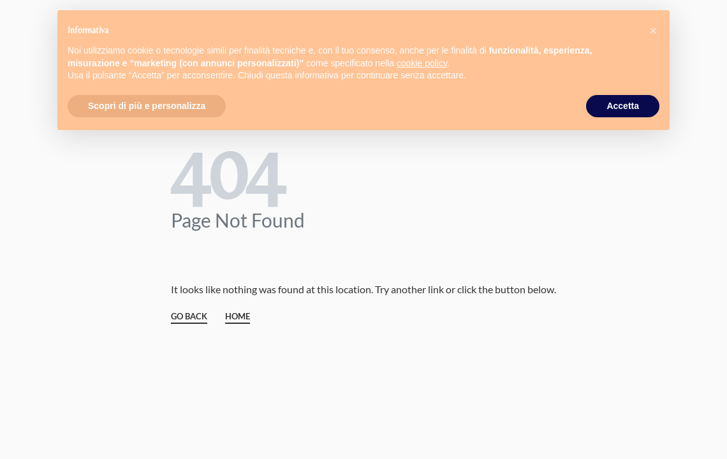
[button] (653, 30)
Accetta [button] (622, 106)
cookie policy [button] (422, 63)
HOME (237, 316)
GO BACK (189, 316)
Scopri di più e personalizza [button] (146, 106)
